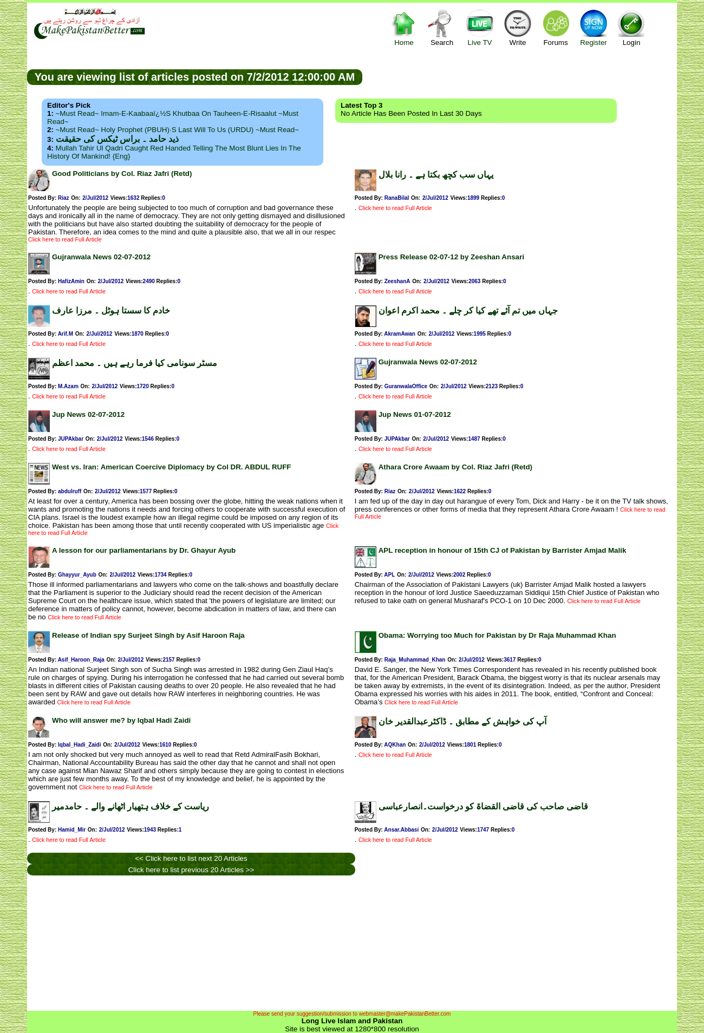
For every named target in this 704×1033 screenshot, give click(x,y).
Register (593, 27)
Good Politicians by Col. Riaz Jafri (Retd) (122, 173)
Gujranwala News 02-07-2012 (101, 257)
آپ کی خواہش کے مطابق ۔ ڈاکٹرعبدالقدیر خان (462, 721)
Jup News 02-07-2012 (88, 414)
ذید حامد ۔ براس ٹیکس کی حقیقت (117, 138)
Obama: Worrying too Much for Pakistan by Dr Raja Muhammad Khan (497, 635)
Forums (555, 27)
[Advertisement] (520, 76)
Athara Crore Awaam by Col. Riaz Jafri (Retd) (455, 467)
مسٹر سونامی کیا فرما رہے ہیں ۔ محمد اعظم (134, 363)
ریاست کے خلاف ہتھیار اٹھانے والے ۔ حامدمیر (130, 806)
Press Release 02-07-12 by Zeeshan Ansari (451, 257)
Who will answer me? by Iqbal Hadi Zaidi (121, 720)
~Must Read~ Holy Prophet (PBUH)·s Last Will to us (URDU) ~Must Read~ (177, 130)
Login (631, 27)
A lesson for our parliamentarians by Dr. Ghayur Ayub (144, 550)
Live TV (479, 27)
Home (404, 27)
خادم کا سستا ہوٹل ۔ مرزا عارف (111, 310)
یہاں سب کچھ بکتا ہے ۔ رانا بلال (436, 174)
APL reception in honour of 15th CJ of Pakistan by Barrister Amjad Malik (503, 550)
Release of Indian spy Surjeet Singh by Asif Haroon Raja (148, 635)
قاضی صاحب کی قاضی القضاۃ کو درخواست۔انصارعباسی (483, 806)
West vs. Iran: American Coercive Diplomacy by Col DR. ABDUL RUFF (171, 467)
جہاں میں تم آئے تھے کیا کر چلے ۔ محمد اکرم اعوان (468, 310)
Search (441, 27)
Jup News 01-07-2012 (415, 414)
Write (517, 27)
